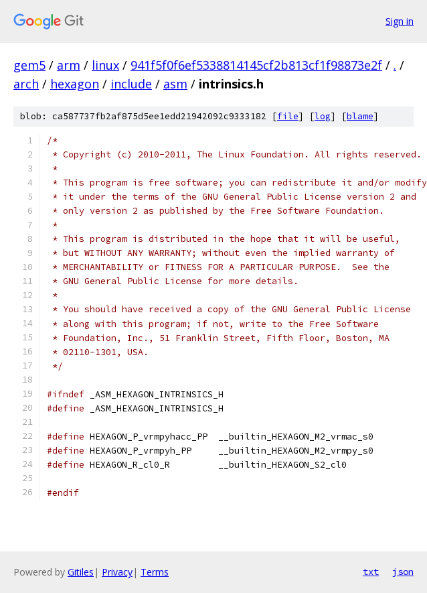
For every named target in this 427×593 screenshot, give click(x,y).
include (131, 84)
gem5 (29, 65)
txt (371, 572)
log (323, 116)
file (287, 116)
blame (360, 116)
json (403, 572)
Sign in (400, 21)
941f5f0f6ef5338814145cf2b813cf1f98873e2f (256, 65)
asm (175, 84)
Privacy (117, 572)
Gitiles (81, 572)
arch (26, 84)
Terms (155, 572)
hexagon (74, 84)
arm (68, 65)
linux (105, 65)
